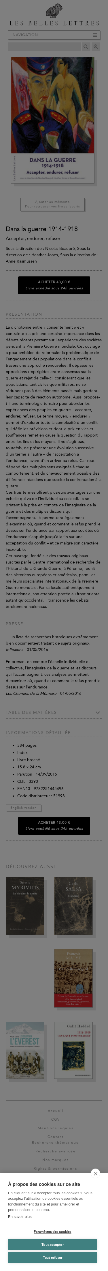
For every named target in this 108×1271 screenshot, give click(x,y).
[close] (95, 1173)
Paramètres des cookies (52, 1232)
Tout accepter (52, 1245)
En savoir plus (20, 1216)
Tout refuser (52, 1258)
